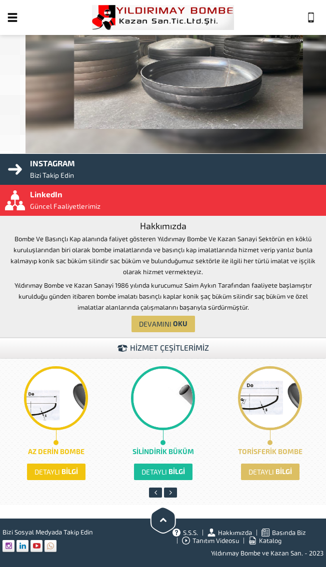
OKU (163, 324)
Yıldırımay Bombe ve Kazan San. (257, 553)
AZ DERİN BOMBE (56, 452)
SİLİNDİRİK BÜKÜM (163, 452)
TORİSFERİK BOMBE (270, 452)
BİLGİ (56, 472)
